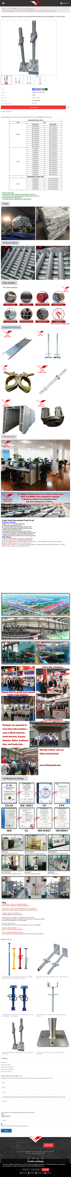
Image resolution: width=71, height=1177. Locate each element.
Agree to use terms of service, (14, 1125)
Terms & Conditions (23, 1126)
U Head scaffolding (6, 1071)
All (8, 8)
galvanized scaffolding (7, 1069)
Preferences (39, 1173)
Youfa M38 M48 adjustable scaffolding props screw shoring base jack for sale (17, 1053)
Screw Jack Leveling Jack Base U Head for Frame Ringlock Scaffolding (50, 1053)
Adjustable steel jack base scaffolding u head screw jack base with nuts (52, 977)
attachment (6, 1116)
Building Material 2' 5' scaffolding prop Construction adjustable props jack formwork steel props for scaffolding (17, 977)
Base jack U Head (6, 1064)
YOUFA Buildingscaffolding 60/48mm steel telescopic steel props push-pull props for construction (18, 1015)
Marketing (47, 1173)
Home (4, 8)
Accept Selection (35, 1169)
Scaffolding (14, 8)
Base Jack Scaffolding (7, 1067)
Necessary (23, 1173)
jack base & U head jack (26, 8)
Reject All (25, 1169)
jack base (3, 1062)
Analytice (31, 1173)
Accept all (45, 1169)
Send (6, 1130)
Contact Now (33, 107)
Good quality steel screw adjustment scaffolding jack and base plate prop (51, 1015)
